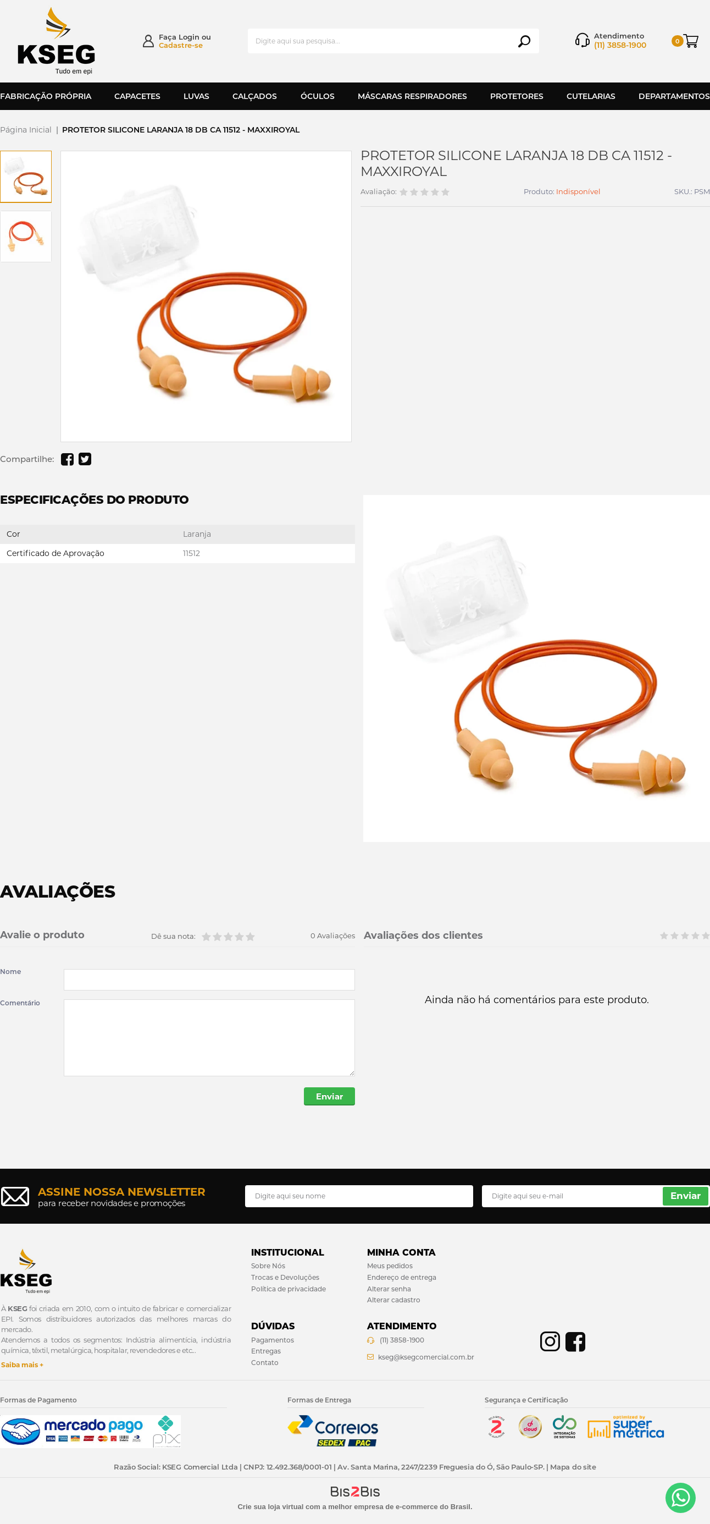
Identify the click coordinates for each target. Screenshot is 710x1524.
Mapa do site (573, 1466)
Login (189, 36)
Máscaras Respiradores (412, 96)
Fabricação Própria (45, 96)
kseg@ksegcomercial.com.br (426, 1357)
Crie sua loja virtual (270, 1507)
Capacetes (137, 96)
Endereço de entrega (401, 1277)
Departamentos (674, 96)
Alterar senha (389, 1289)
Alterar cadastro (393, 1300)
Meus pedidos (390, 1266)
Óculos (318, 96)
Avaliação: (378, 192)
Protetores (516, 96)
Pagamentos (272, 1340)
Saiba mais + (22, 1365)
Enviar (329, 1096)
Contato (265, 1362)
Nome (10, 972)
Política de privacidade (288, 1289)
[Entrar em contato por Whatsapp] (680, 1498)
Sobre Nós (268, 1266)
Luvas (196, 96)
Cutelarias (591, 96)
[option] (26, 176)
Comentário (20, 1003)
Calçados (254, 96)
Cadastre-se (181, 45)
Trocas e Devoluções (285, 1277)
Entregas (266, 1351)
